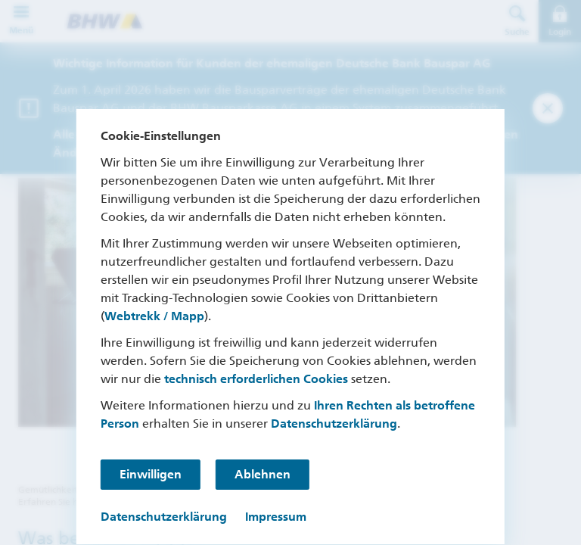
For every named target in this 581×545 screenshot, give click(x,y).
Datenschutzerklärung (334, 423)
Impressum (275, 516)
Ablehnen (262, 474)
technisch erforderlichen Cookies (256, 379)
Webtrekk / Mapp (154, 316)
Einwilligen (151, 474)
